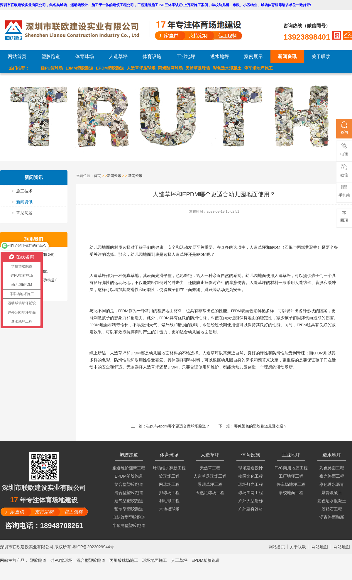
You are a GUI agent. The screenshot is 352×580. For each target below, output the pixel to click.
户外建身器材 (250, 509)
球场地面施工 (154, 560)
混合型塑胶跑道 (128, 492)
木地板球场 (169, 509)
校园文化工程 (250, 476)
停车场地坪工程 (291, 484)
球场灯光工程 (250, 484)
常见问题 (24, 212)
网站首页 (17, 56)
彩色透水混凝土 (227, 68)
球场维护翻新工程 (169, 468)
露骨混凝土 (331, 492)
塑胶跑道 (50, 56)
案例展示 (253, 56)
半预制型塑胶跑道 (128, 525)
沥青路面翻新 (331, 517)
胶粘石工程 (331, 509)
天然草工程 (210, 468)
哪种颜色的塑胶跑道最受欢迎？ (260, 426)
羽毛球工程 (169, 500)
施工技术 (24, 191)
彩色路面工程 (331, 468)
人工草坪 (179, 560)
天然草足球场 (197, 68)
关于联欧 (321, 56)
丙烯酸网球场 (170, 68)
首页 (97, 176)
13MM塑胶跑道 (79, 68)
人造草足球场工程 (210, 476)
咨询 (344, 127)
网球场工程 (169, 484)
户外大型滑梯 (250, 500)
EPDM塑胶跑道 (110, 68)
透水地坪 (219, 56)
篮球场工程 (169, 476)
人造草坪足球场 (141, 68)
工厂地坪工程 (291, 476)
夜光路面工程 (331, 476)
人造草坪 (118, 56)
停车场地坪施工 (258, 68)
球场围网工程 (250, 492)
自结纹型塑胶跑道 (128, 517)
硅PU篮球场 (52, 68)
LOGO (77, 30)
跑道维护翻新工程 (128, 468)
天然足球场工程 (210, 492)
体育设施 (152, 56)
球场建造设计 (250, 468)
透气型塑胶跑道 (128, 500)
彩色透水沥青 (331, 484)
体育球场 (84, 56)
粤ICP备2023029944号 (93, 547)
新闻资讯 (287, 56)
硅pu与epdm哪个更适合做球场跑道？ (178, 426)
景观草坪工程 (210, 484)
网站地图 (320, 547)
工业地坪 (186, 56)
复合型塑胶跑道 (128, 484)
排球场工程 (169, 492)
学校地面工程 (291, 492)
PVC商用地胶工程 (291, 468)
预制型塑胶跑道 (128, 509)
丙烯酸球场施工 (123, 560)
